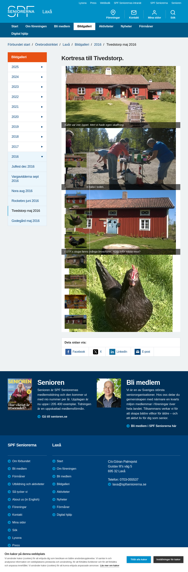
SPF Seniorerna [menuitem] (159, 2)
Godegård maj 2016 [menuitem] (25, 221)
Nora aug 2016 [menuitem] (22, 191)
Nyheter (126, 26)
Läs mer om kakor (109, 565)
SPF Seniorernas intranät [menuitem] (127, 2)
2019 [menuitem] (15, 127)
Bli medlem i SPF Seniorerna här (153, 425)
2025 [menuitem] (15, 67)
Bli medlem (62, 26)
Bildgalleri (84, 26)
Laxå (66, 44)
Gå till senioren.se (54, 416)
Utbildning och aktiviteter (28, 484)
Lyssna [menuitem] (82, 2)
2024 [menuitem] (15, 77)
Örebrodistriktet (46, 44)
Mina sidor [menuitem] (154, 14)
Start (14, 26)
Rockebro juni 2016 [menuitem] (25, 201)
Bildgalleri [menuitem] (19, 57)
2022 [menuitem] (15, 97)
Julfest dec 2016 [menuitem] (23, 166)
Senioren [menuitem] (176, 2)
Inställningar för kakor (168, 559)
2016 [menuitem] (15, 156)
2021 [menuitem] (15, 107)
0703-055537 (129, 479)
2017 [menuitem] (15, 147)
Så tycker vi (20, 491)
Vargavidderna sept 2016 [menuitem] (25, 179)
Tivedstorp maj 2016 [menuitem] (26, 211)
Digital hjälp (19, 33)
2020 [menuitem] (15, 117)
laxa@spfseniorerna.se (129, 484)
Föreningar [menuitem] (113, 14)
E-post (146, 351)
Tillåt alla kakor (139, 559)
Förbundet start (19, 44)
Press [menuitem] (93, 2)
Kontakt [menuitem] (134, 14)
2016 (97, 44)
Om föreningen (36, 26)
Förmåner (146, 26)
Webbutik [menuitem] (105, 2)
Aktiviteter (106, 26)
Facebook (79, 351)
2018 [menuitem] (15, 136)
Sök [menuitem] (173, 14)
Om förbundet (21, 461)
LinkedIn (122, 351)
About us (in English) (25, 499)
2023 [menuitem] (15, 87)
